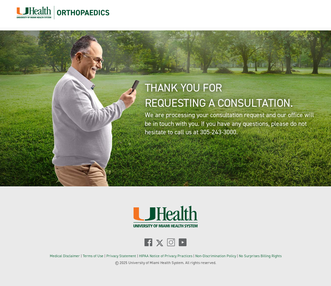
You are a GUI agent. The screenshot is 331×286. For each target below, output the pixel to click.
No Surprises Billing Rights (260, 255)
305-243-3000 (218, 132)
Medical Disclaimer (65, 255)
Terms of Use (93, 255)
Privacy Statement (121, 255)
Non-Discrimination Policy (215, 255)
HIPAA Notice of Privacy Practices (165, 255)
